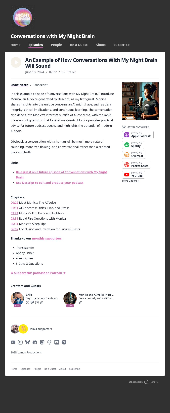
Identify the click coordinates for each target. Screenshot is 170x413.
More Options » (130, 180)
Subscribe (122, 44)
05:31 (14, 224)
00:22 (14, 203)
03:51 (14, 218)
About (100, 44)
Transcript (40, 85)
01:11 (14, 208)
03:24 (14, 213)
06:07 (14, 229)
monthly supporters (47, 238)
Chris (29, 295)
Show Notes (19, 85)
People (56, 44)
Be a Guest (79, 44)
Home (15, 44)
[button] (16, 62)
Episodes (35, 44)
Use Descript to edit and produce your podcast (49, 183)
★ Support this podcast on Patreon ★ (38, 273)
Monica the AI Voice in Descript (99, 295)
